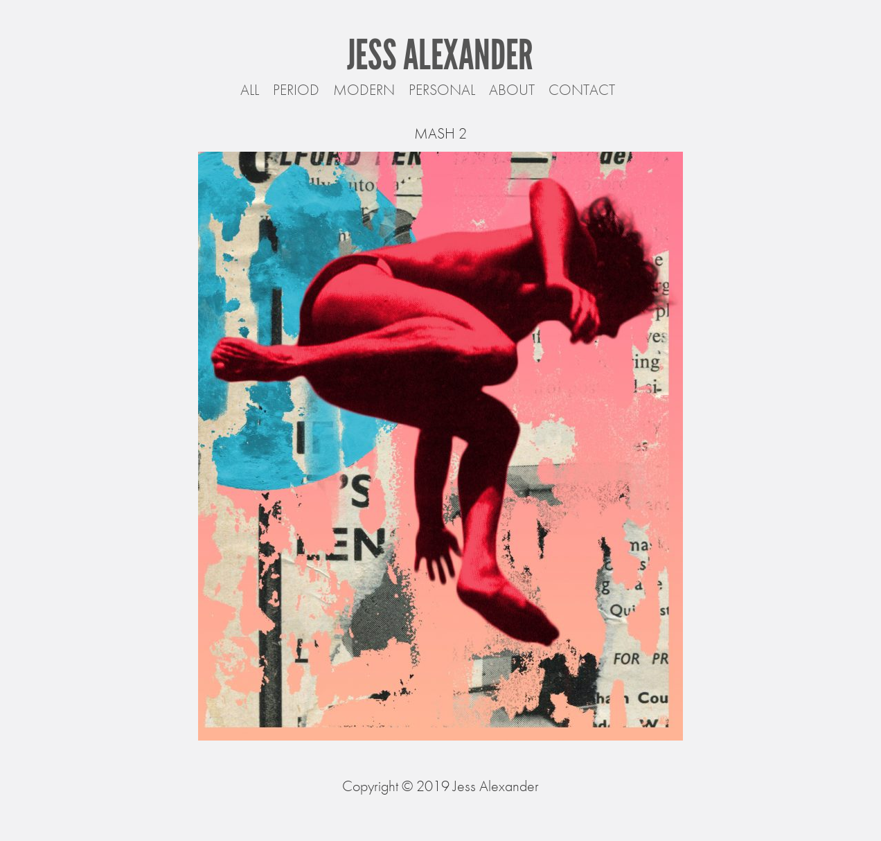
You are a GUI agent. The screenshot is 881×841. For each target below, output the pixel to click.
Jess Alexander (440, 55)
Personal (442, 90)
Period (296, 90)
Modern (364, 90)
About (512, 90)
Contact (582, 90)
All (249, 90)
